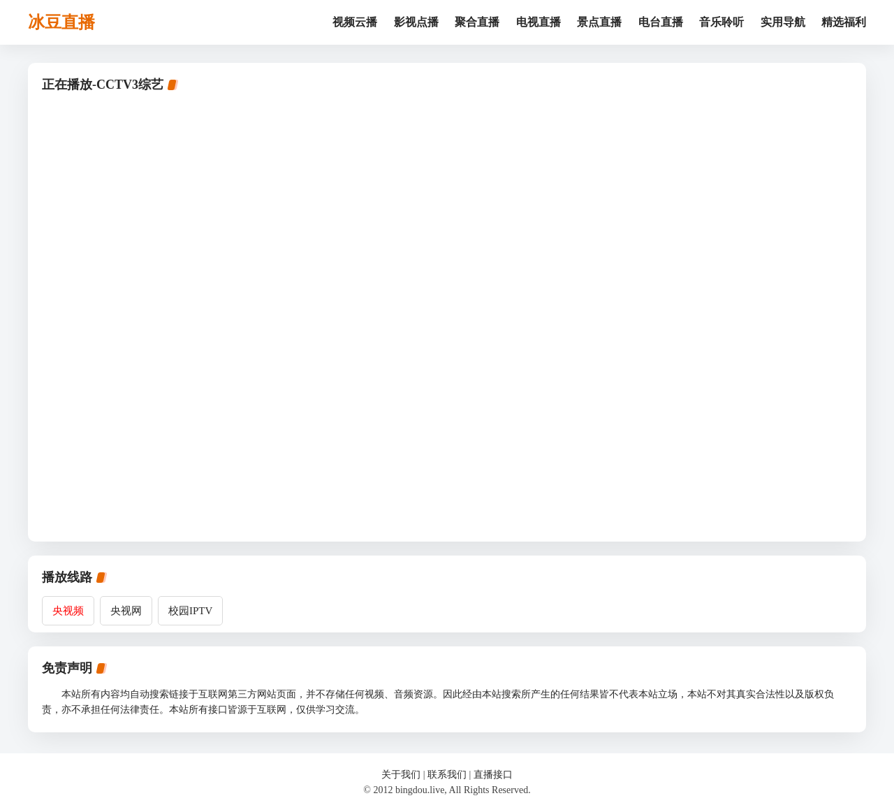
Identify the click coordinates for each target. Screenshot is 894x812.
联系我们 (447, 774)
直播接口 (493, 774)
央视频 (68, 610)
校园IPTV (190, 610)
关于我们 (400, 774)
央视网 (126, 610)
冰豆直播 (61, 22)
